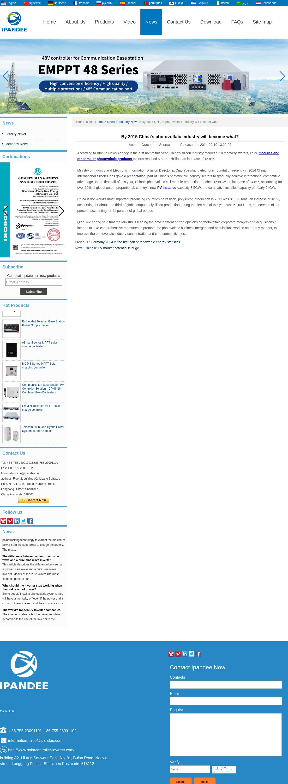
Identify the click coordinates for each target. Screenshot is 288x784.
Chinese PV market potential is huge (111, 248)
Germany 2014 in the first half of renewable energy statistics (135, 242)
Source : (166, 145)
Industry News (15, 134)
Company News (16, 144)
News (151, 21)
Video (130, 21)
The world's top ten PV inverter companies (31, 612)
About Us (75, 21)
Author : (135, 145)
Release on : (190, 145)
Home (49, 21)
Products (104, 21)
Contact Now (33, 500)
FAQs (237, 21)
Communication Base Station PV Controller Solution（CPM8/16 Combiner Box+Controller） (43, 391)
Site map (262, 21)
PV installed (166, 188)
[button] (138, 110)
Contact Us (179, 21)
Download (211, 21)
